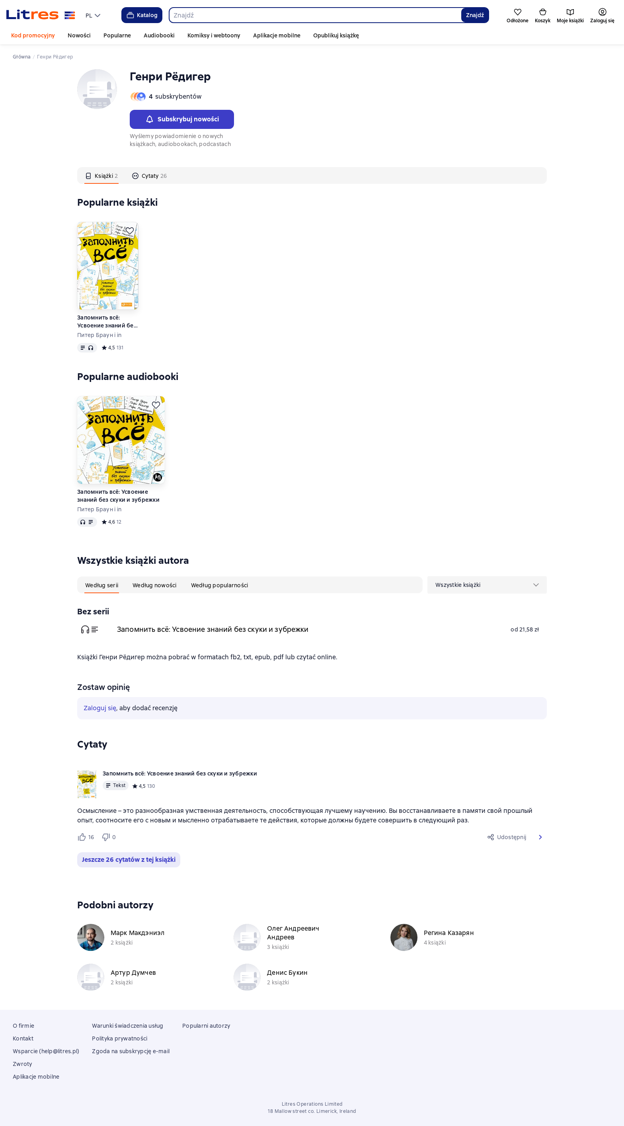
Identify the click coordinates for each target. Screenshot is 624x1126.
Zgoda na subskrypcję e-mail (131, 1051)
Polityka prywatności (119, 1038)
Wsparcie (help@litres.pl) (46, 1051)
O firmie (23, 1025)
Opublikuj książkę (336, 35)
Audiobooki (159, 35)
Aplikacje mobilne (276, 35)
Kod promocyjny (33, 35)
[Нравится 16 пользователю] (86, 837)
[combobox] (315, 15)
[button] (540, 837)
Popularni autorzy (206, 1025)
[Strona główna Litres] (40, 15)
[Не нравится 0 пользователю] (110, 837)
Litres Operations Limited (312, 1104)
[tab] (101, 175)
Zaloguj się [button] (100, 708)
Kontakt (23, 1038)
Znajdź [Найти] (475, 15)
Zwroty (22, 1064)
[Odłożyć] (129, 230)
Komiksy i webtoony (213, 35)
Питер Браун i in (99, 335)
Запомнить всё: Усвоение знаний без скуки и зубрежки (106, 321)
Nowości (79, 35)
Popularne (117, 35)
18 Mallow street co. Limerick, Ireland (312, 1111)
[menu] (94, 15)
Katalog (141, 15)
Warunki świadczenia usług (127, 1025)
